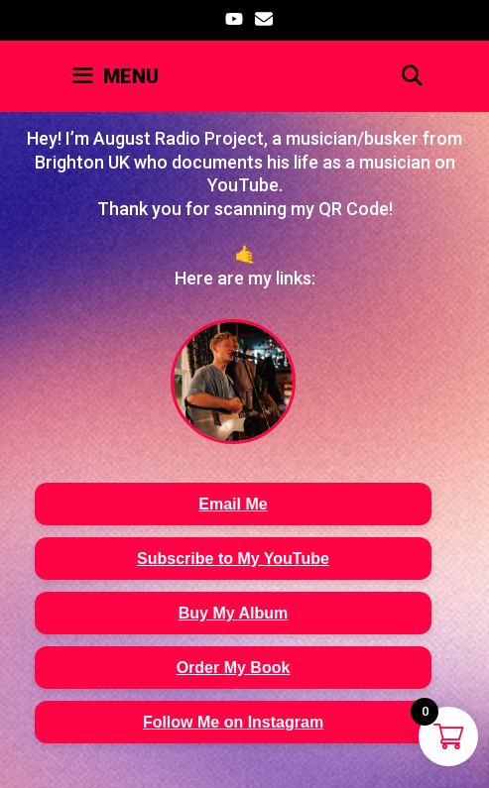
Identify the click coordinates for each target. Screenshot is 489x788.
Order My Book (234, 667)
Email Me (232, 504)
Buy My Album (234, 613)
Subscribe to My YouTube (233, 558)
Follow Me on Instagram (233, 722)
